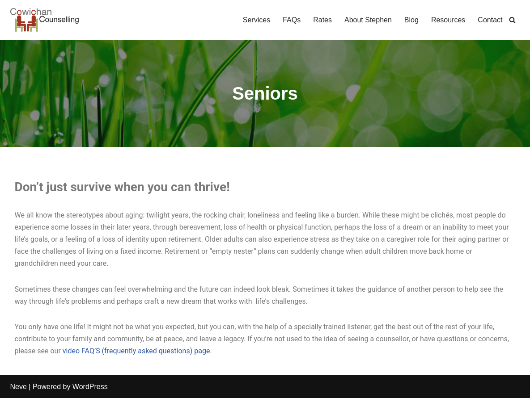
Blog (411, 20)
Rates (322, 20)
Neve (18, 386)
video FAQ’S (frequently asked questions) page (136, 351)
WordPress (90, 386)
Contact (490, 20)
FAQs (292, 20)
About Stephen (368, 20)
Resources (448, 20)
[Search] (512, 20)
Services (256, 20)
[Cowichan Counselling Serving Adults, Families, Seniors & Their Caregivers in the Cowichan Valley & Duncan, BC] (44, 20)
